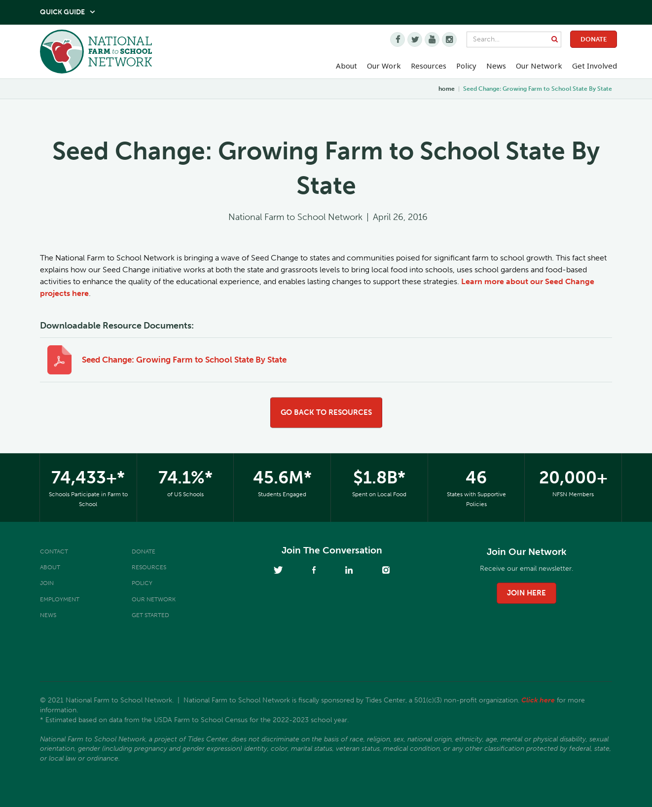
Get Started (150, 615)
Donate (593, 39)
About (50, 567)
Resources (428, 66)
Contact (54, 551)
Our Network (539, 66)
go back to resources (326, 412)
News (48, 615)
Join (47, 583)
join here (526, 592)
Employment (59, 599)
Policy (142, 583)
